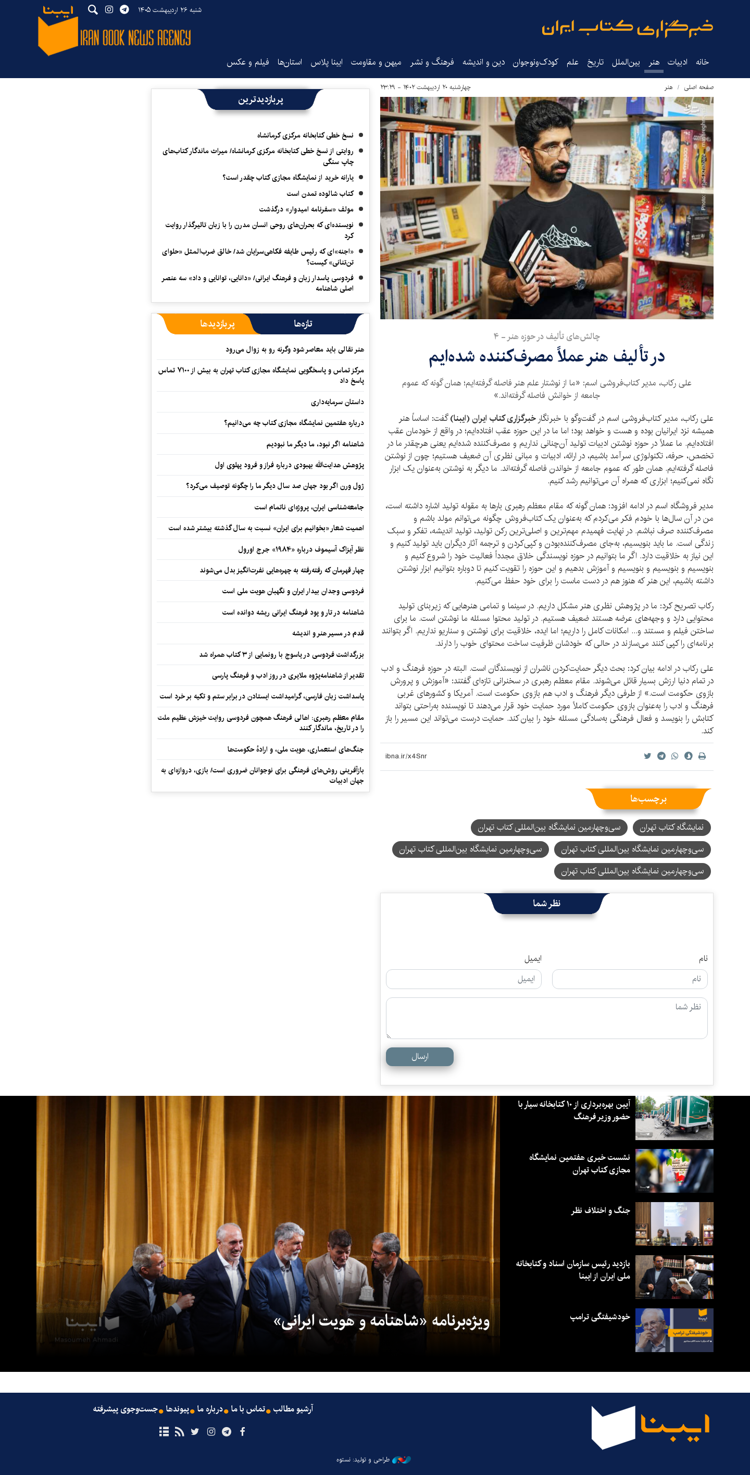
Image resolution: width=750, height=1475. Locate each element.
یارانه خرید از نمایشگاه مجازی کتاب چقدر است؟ (288, 177)
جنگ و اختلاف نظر (600, 1211)
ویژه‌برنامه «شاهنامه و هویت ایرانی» (381, 1321)
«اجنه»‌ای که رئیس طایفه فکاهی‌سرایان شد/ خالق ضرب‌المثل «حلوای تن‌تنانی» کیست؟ (258, 257)
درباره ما (210, 1409)
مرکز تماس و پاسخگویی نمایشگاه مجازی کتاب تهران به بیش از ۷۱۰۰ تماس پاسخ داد (261, 375)
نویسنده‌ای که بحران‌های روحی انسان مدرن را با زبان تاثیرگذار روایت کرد (260, 230)
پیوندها (177, 1409)
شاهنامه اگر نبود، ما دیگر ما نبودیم (315, 444)
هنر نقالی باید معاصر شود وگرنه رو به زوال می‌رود (295, 349)
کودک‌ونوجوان (535, 62)
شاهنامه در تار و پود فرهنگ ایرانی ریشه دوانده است (293, 612)
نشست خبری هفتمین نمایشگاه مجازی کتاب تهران (579, 1164)
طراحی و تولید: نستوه (373, 1460)
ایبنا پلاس (326, 62)
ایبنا (628, 28)
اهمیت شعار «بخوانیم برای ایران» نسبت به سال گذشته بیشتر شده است (266, 528)
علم (573, 62)
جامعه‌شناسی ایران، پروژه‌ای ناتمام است (309, 507)
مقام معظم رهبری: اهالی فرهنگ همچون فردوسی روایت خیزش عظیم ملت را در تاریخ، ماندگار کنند (261, 723)
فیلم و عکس (248, 62)
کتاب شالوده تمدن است (320, 193)
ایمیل (533, 959)
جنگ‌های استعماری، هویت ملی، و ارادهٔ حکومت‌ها (296, 749)
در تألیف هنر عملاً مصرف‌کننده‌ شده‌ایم (547, 356)
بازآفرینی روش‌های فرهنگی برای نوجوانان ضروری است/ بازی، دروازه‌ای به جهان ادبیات (262, 775)
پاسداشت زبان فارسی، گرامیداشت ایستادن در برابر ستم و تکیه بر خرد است (262, 696)
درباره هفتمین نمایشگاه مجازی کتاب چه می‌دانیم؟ (294, 423)
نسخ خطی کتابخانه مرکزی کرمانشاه (305, 135)
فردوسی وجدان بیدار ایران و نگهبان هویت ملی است (293, 591)
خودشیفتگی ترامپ (600, 1317)
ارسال (420, 1056)
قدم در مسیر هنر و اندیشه (328, 633)
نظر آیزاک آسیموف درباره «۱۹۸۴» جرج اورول (301, 549)
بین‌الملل (626, 62)
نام (703, 959)
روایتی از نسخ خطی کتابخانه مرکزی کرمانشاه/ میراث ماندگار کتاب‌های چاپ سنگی (258, 156)
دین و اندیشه (484, 62)
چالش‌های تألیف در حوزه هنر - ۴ (547, 337)
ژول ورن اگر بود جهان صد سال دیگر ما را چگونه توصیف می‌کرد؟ (275, 486)
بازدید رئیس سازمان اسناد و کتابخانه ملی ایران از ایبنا (572, 1270)
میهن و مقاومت (376, 62)
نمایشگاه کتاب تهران (672, 827)
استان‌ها (290, 62)
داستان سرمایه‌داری (337, 402)
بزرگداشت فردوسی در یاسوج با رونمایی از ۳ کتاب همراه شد (281, 654)
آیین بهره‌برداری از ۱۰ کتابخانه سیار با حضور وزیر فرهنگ (574, 1110)
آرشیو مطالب (293, 1409)
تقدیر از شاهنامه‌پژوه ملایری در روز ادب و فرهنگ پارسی (288, 675)
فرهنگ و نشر (432, 62)
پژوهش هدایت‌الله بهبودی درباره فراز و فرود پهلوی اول (289, 465)
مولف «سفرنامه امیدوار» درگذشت (306, 209)
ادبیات (678, 62)
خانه (702, 62)
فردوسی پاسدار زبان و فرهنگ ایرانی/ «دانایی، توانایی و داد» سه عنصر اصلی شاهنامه (257, 283)
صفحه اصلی (699, 87)
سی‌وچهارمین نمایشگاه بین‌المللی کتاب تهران (632, 849)
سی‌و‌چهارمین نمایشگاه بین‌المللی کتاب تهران (549, 827)
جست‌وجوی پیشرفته (125, 1409)
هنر (653, 62)
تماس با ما (248, 1409)
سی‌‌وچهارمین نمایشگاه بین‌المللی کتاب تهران (632, 871)
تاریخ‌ (595, 62)
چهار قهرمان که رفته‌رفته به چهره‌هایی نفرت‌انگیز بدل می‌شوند (281, 570)
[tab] (303, 324)
